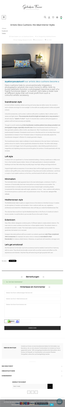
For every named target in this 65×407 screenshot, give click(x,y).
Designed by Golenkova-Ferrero (47, 36)
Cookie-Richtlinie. (44, 404)
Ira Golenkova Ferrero (27, 36)
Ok (51, 404)
